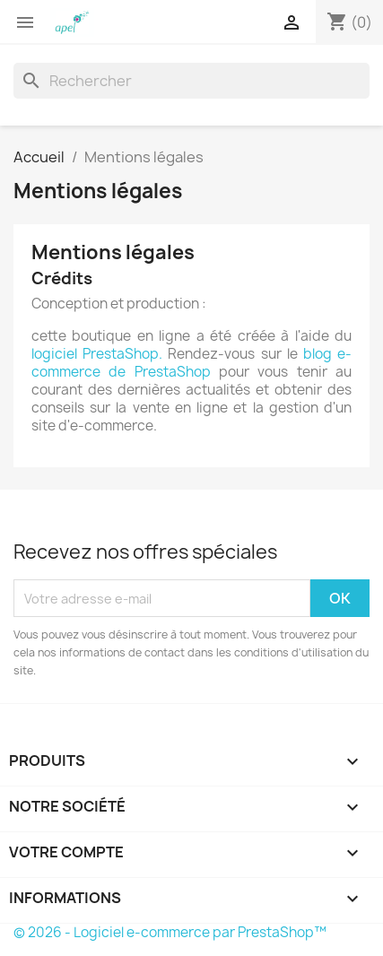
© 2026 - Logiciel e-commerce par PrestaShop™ (169, 932)
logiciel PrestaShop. (99, 353)
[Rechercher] (191, 81)
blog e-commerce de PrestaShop (191, 362)
